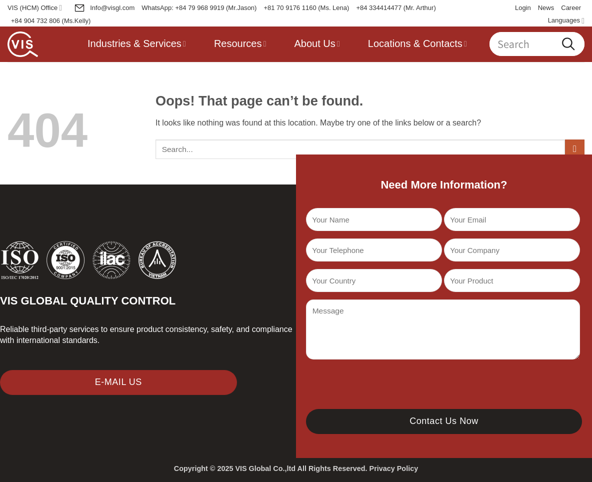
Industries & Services (137, 43)
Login (523, 8)
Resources (240, 43)
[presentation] (382, 387)
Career (571, 8)
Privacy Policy (394, 468)
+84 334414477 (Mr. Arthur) (396, 8)
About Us (317, 43)
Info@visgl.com (104, 8)
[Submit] (574, 149)
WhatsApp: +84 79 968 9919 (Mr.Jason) (199, 8)
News (546, 8)
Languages (566, 21)
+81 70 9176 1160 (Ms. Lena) (306, 8)
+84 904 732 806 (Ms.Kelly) (50, 20)
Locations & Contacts (417, 43)
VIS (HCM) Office (35, 7)
